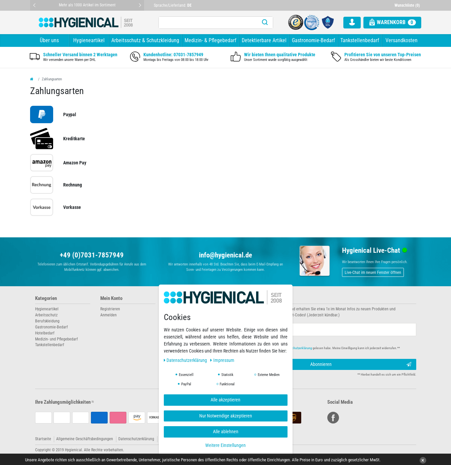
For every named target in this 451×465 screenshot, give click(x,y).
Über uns (49, 40)
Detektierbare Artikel (264, 40)
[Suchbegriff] (207, 22)
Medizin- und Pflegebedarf (56, 339)
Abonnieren (360, 365)
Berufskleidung (47, 321)
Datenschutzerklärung (136, 439)
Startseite (43, 439)
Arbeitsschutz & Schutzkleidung (145, 40)
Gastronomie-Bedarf (313, 40)
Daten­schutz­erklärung (186, 360)
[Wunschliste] (407, 5)
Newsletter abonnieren (253, 298)
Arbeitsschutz (46, 315)
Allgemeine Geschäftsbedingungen (84, 439)
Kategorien (46, 298)
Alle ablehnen (225, 431)
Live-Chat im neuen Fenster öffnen (373, 272)
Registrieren (110, 309)
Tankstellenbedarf (359, 40)
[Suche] (265, 22)
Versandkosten (401, 40)
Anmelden (108, 315)
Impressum (222, 360)
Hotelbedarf (44, 333)
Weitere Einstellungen (225, 445)
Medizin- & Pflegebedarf (210, 40)
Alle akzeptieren (225, 399)
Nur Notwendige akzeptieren (225, 415)
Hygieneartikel (89, 40)
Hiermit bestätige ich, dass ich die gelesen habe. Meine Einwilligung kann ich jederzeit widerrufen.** (318, 348)
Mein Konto (111, 298)
